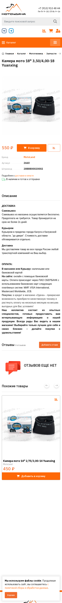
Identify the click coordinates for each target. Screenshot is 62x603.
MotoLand (8, 464)
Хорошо (11, 595)
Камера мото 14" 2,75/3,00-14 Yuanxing (29, 461)
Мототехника (36, 53)
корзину (32, 147)
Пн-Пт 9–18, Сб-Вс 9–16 (49, 11)
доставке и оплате (24, 175)
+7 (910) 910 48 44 (49, 8)
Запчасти (51, 53)
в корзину (31, 476)
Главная (8, 53)
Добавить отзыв (49, 345)
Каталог (9, 42)
